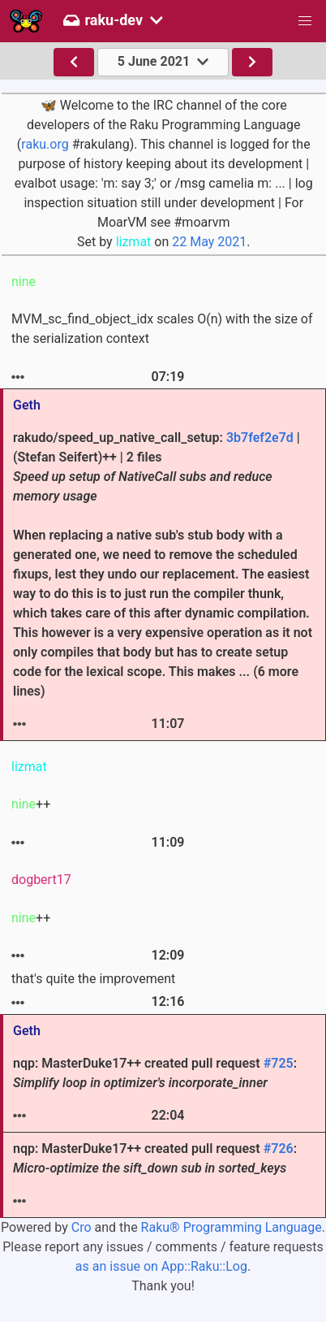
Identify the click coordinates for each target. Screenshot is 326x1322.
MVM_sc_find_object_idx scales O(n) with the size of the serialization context (162, 328)
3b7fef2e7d (260, 437)
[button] (305, 21)
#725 (279, 1063)
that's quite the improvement (93, 978)
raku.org (44, 144)
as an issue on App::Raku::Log (161, 1266)
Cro (81, 1227)
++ (30, 804)
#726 (279, 1148)
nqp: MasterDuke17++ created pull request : (155, 1072)
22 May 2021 (209, 241)
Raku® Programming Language (231, 1227)
